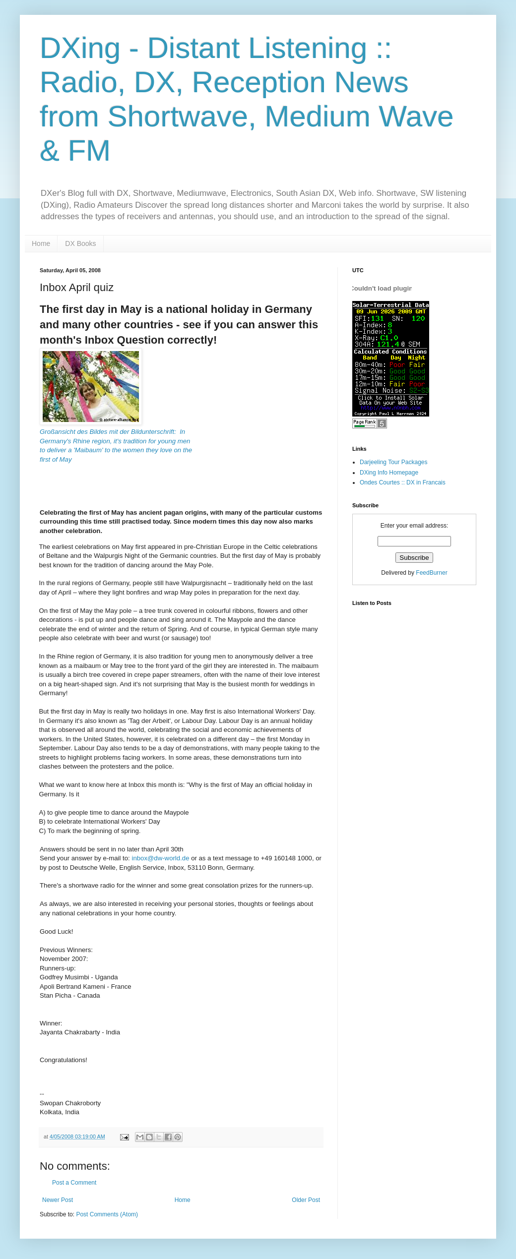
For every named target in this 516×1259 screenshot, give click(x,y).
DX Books (80, 243)
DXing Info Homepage (389, 472)
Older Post (306, 1200)
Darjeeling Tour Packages (394, 462)
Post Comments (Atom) (107, 1214)
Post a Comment (74, 1182)
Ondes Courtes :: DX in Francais (403, 482)
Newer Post (57, 1200)
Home (41, 243)
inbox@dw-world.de (160, 858)
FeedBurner (431, 572)
